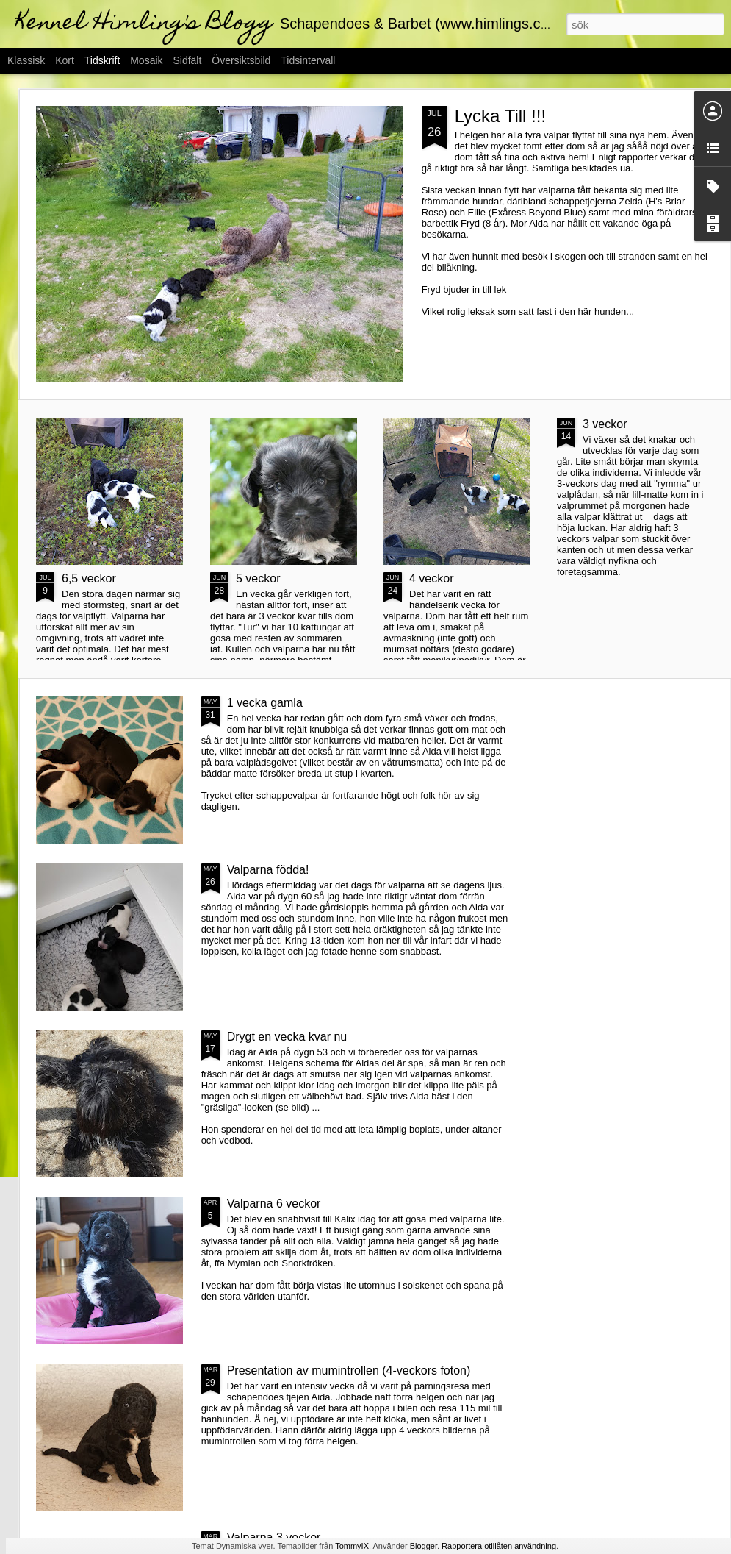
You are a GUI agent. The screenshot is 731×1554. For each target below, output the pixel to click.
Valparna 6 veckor (274, 1203)
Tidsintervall (308, 60)
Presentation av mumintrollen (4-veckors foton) (349, 1370)
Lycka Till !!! (500, 116)
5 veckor (258, 578)
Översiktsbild (241, 60)
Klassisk (26, 60)
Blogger (423, 1545)
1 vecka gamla (265, 702)
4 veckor (431, 578)
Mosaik (146, 60)
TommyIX (352, 1545)
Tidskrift (102, 60)
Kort (64, 60)
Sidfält (187, 60)
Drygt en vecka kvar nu (287, 1036)
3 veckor (605, 424)
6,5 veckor (89, 578)
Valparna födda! (268, 869)
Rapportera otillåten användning (499, 1545)
